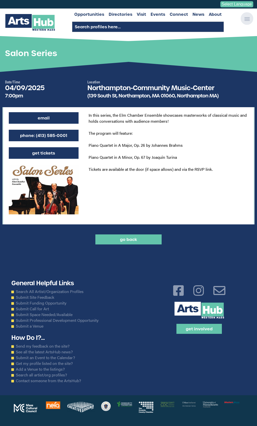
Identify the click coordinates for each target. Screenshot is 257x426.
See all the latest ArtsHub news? (44, 352)
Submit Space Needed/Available (44, 315)
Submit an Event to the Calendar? (45, 358)
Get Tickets (43, 153)
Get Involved (199, 329)
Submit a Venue (29, 326)
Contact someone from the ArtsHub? (48, 381)
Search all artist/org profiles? (41, 375)
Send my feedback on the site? (43, 346)
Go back (128, 239)
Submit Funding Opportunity (41, 303)
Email (44, 118)
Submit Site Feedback (35, 297)
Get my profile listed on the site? (44, 363)
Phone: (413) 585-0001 (43, 135)
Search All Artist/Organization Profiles (50, 292)
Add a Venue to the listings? (40, 369)
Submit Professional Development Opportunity (57, 320)
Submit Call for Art (32, 309)
